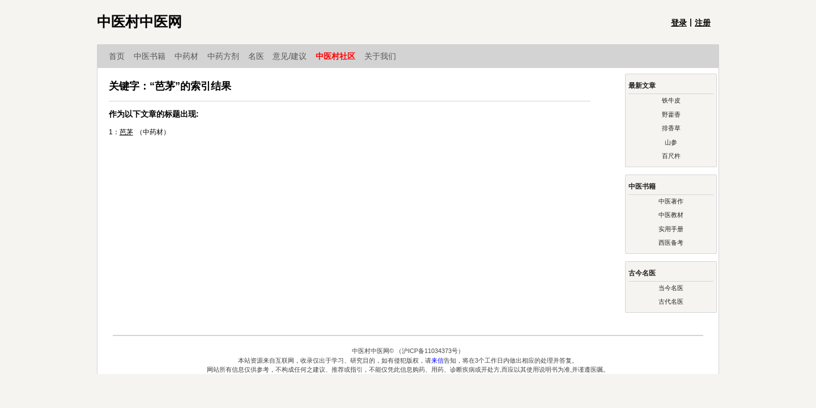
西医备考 (670, 242)
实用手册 (670, 229)
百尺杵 (671, 155)
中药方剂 (227, 56)
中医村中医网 (139, 21)
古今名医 (642, 273)
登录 (679, 22)
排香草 (671, 128)
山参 (671, 142)
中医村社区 (340, 56)
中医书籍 (154, 56)
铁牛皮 (671, 100)
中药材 (191, 56)
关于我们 (380, 56)
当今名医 (670, 287)
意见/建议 (294, 56)
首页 (121, 56)
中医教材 (670, 214)
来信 (437, 360)
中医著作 (670, 201)
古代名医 (670, 301)
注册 (703, 22)
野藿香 (671, 114)
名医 (260, 56)
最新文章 (642, 86)
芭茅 (126, 132)
